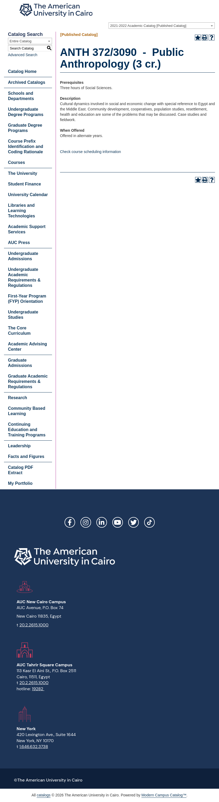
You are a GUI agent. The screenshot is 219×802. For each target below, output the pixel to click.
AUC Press (19, 242)
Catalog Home (22, 71)
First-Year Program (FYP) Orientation (27, 299)
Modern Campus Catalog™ (164, 795)
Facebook (70, 522)
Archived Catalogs (26, 82)
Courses (16, 162)
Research (17, 397)
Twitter (133, 522)
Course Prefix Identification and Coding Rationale (25, 146)
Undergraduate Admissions (23, 256)
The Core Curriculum (19, 331)
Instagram (85, 522)
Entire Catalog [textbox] (20, 41)
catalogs (43, 795)
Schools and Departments (21, 96)
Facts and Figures (26, 456)
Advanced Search (22, 55)
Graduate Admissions (20, 363)
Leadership (19, 446)
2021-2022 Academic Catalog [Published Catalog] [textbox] (148, 26)
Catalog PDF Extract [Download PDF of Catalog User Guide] (20, 470)
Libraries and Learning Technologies (21, 210)
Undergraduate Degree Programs (25, 112)
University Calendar (28, 194)
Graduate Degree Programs (25, 128)
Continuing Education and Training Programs (26, 429)
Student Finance (24, 184)
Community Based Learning (26, 411)
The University (22, 173)
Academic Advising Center (27, 347)
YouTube (117, 522)
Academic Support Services (26, 229)
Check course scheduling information (90, 152)
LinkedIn (101, 522)
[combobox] (162, 25)
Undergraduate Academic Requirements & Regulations (24, 277)
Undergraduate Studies (23, 315)
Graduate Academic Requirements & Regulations (28, 381)
